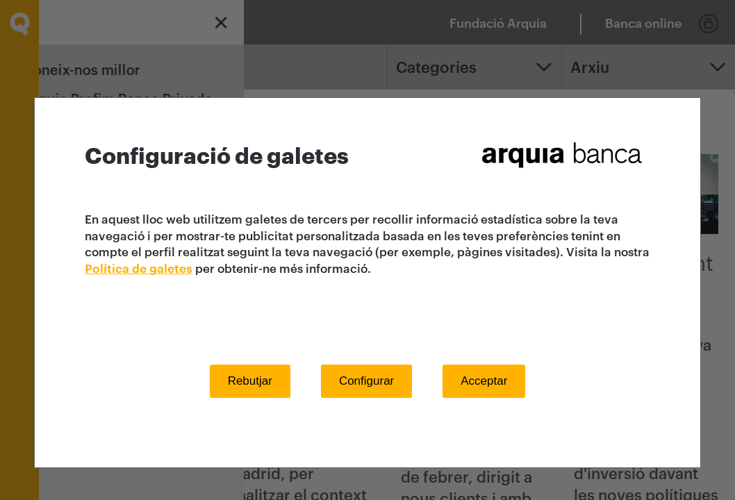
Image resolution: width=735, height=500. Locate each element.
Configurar (366, 381)
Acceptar (484, 381)
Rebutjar (250, 381)
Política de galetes (138, 269)
